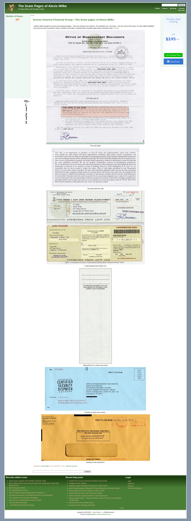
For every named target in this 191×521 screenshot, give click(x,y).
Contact (182, 8)
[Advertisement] (17, 59)
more (122, 508)
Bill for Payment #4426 (17, 488)
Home (157, 8)
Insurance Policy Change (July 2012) (82, 505)
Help (129, 481)
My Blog (173, 8)
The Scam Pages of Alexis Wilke (42, 6)
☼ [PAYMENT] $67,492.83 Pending (21, 505)
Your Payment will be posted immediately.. (24, 498)
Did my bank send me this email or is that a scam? (87, 491)
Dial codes (181, 10)
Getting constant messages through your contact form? (88, 486)
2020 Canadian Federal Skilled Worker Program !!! (27, 493)
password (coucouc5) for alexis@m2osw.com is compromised (31, 495)
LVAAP (115, 28)
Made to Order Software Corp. (102, 514)
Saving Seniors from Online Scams (81, 502)
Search (164, 8)
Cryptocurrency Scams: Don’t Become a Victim (85, 493)
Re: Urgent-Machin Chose (18, 490)
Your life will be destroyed (18, 502)
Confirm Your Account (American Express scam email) (88, 481)
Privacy (130, 486)
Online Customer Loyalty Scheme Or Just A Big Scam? (88, 496)
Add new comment (71, 466)
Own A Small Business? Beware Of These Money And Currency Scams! (94, 488)
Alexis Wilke (45, 466)
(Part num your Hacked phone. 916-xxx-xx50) (25, 500)
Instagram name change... (78, 483)
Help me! (131, 483)
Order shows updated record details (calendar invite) (27, 481)
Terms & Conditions (135, 488)
